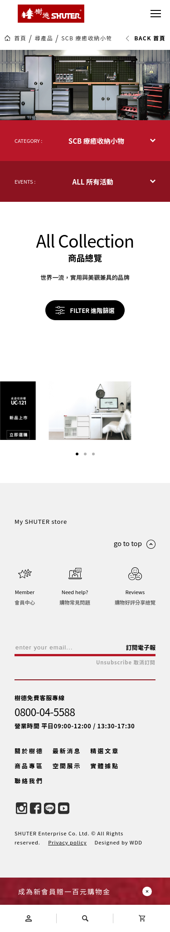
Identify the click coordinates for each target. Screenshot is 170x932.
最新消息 (67, 768)
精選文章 (104, 768)
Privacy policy (67, 859)
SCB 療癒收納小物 (86, 38)
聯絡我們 (29, 798)
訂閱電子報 (140, 665)
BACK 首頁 (145, 38)
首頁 (20, 38)
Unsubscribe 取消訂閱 (125, 679)
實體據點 (104, 783)
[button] (77, 471)
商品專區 (29, 783)
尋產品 (43, 38)
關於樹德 (29, 768)
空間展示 (67, 783)
